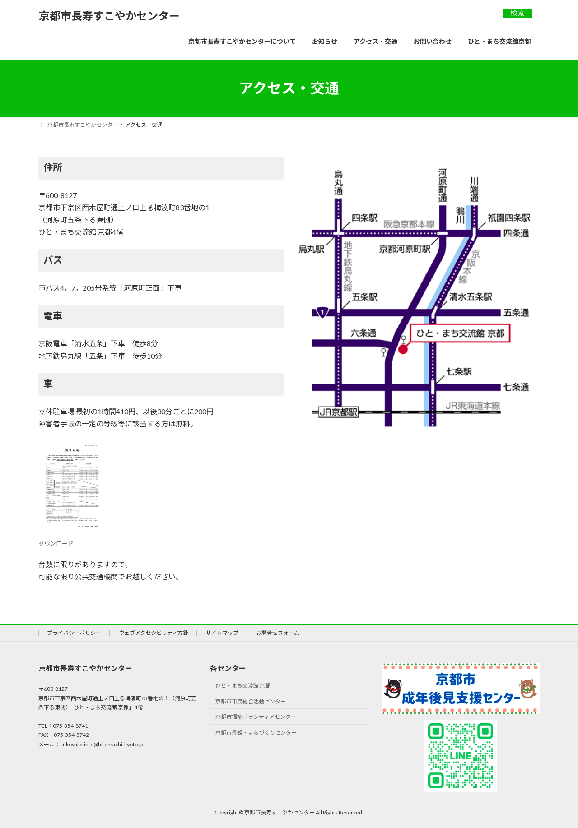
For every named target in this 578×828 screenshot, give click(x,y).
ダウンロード (72, 539)
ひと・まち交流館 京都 (242, 685)
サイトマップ (222, 632)
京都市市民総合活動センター (250, 701)
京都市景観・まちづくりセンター (256, 732)
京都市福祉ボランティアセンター (255, 716)
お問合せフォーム (277, 632)
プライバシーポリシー (74, 632)
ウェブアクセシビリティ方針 (153, 632)
